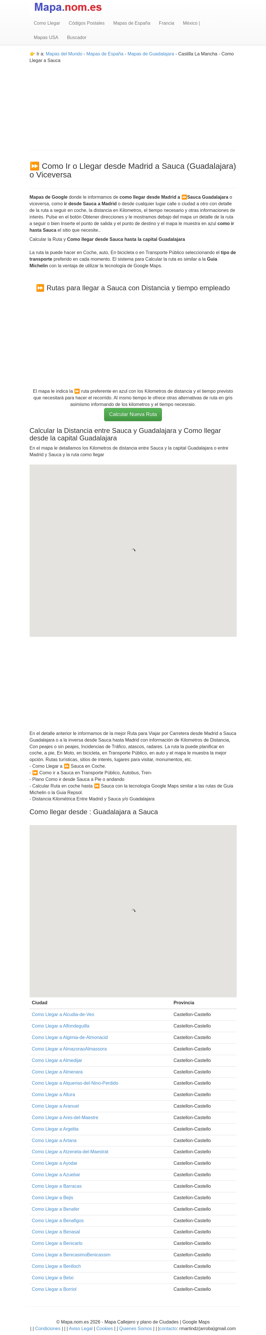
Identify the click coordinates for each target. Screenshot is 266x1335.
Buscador (77, 37)
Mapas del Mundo (64, 53)
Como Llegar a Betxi (53, 1277)
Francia (166, 23)
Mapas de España (131, 23)
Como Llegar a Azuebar (56, 1174)
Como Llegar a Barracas (57, 1186)
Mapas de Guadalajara (151, 53)
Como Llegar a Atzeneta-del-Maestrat (70, 1151)
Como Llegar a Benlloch (56, 1266)
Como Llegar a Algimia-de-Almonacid (70, 1037)
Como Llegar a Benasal (56, 1231)
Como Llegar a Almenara (57, 1071)
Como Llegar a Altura (53, 1094)
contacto (168, 1328)
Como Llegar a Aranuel (55, 1106)
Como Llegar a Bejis (52, 1197)
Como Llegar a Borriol (54, 1289)
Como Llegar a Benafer (55, 1209)
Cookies (105, 1328)
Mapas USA (46, 37)
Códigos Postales (87, 23)
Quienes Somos (135, 1328)
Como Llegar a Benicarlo (57, 1243)
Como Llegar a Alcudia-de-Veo (63, 1014)
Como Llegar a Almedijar (57, 1060)
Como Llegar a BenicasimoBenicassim (71, 1254)
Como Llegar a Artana (54, 1140)
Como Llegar (47, 23)
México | (191, 23)
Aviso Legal (81, 1328)
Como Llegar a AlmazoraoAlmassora (69, 1048)
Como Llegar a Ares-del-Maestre (65, 1117)
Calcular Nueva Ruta (133, 414)
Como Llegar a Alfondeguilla (60, 1026)
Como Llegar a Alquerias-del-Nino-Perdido (75, 1083)
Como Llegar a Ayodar (55, 1163)
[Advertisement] (133, 104)
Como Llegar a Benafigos (58, 1220)
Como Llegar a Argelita (55, 1129)
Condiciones (47, 1328)
